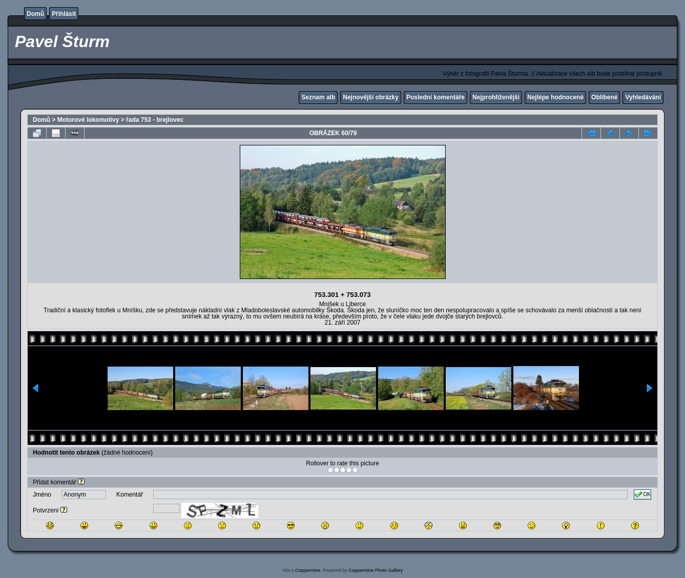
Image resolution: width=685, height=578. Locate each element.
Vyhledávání (643, 97)
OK (642, 494)
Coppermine (307, 570)
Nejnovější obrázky (371, 97)
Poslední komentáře (435, 97)
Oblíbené (604, 97)
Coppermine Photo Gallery (375, 570)
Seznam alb (318, 97)
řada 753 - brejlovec (154, 119)
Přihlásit (64, 13)
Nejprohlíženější (496, 97)
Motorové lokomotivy (88, 119)
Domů (35, 13)
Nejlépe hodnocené (555, 97)
